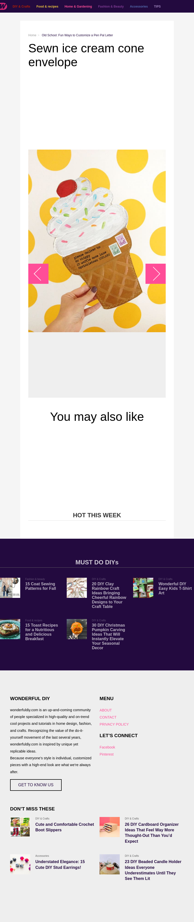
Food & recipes (47, 6)
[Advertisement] (97, 109)
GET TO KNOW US (36, 785)
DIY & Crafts (21, 6)
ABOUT (106, 710)
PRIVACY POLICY (114, 724)
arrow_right (153, 273)
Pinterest (106, 754)
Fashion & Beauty (111, 6)
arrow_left (41, 273)
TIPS (157, 6)
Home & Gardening (78, 6)
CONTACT (108, 717)
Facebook (107, 747)
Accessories (139, 6)
